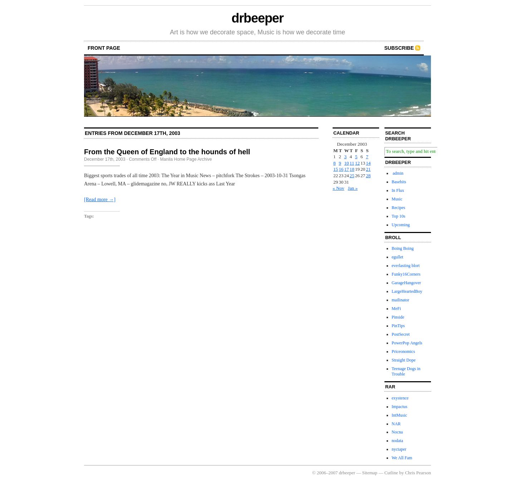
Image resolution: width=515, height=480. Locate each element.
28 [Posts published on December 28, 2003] (368, 175)
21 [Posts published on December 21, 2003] (368, 169)
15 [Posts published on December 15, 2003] (335, 169)
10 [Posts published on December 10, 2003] (346, 163)
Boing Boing (403, 248)
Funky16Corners (406, 274)
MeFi (396, 308)
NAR (396, 423)
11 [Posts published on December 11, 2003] (352, 163)
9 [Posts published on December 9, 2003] (340, 163)
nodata (397, 440)
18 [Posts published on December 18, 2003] (352, 169)
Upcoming (401, 224)
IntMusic (399, 415)
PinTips (398, 325)
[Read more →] (100, 199)
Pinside (398, 317)
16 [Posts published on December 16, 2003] (341, 169)
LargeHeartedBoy (407, 291)
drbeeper (257, 18)
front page (104, 48)
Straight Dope (404, 360)
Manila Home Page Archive (186, 159)
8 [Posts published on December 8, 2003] (334, 163)
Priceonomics (403, 351)
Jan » (353, 188)
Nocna (397, 432)
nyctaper (399, 449)
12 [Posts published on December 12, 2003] (357, 163)
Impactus (399, 406)
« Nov (338, 188)
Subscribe (399, 48)
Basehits (399, 181)
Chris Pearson (418, 472)
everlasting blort (406, 265)
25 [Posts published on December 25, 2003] (352, 175)
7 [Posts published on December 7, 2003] (367, 156)
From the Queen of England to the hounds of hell (167, 152)
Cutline (391, 472)
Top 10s (398, 216)
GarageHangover (406, 282)
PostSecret (401, 334)
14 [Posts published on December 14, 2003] (368, 163)
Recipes (398, 207)
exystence (400, 398)
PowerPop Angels (407, 342)
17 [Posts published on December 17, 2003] (346, 169)
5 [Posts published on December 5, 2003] (356, 156)
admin (397, 173)
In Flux (398, 190)
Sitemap (370, 472)
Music (397, 199)
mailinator (400, 299)
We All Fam (402, 457)
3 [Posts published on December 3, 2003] (345, 156)
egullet (397, 257)
